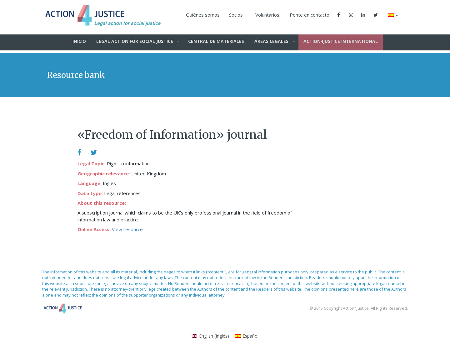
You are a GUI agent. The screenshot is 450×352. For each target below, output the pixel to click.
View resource (127, 229)
